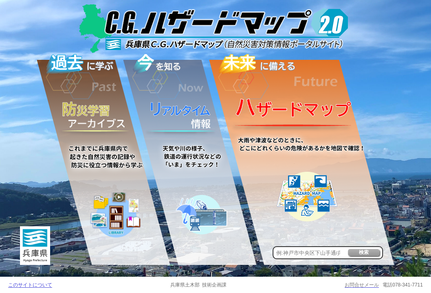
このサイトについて (30, 285)
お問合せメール (362, 285)
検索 (364, 252)
